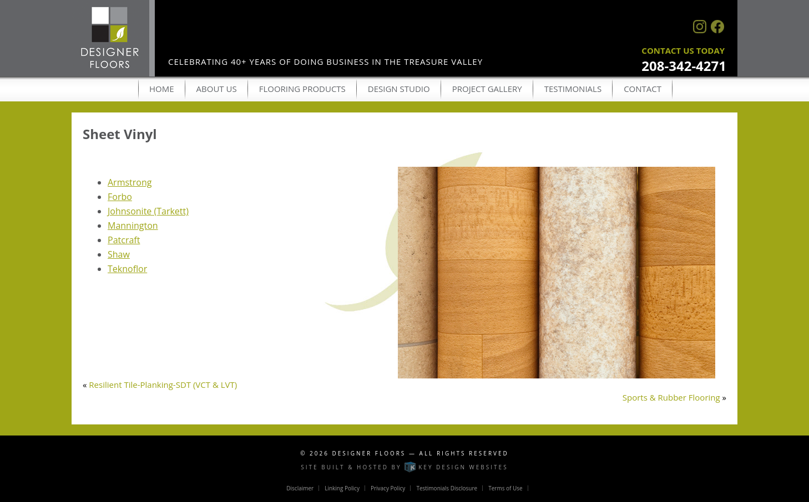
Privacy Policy (388, 488)
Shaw (119, 254)
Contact (642, 88)
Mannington (133, 225)
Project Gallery (487, 88)
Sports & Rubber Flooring (671, 397)
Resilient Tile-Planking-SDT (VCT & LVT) (163, 384)
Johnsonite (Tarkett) (148, 211)
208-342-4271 (683, 66)
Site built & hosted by (404, 467)
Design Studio (399, 88)
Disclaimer (300, 488)
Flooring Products (302, 88)
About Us (216, 88)
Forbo (120, 197)
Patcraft (124, 240)
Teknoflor (127, 269)
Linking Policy (342, 488)
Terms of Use (505, 488)
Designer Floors (369, 453)
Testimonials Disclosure (446, 488)
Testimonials (572, 88)
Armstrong (129, 182)
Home (161, 88)
